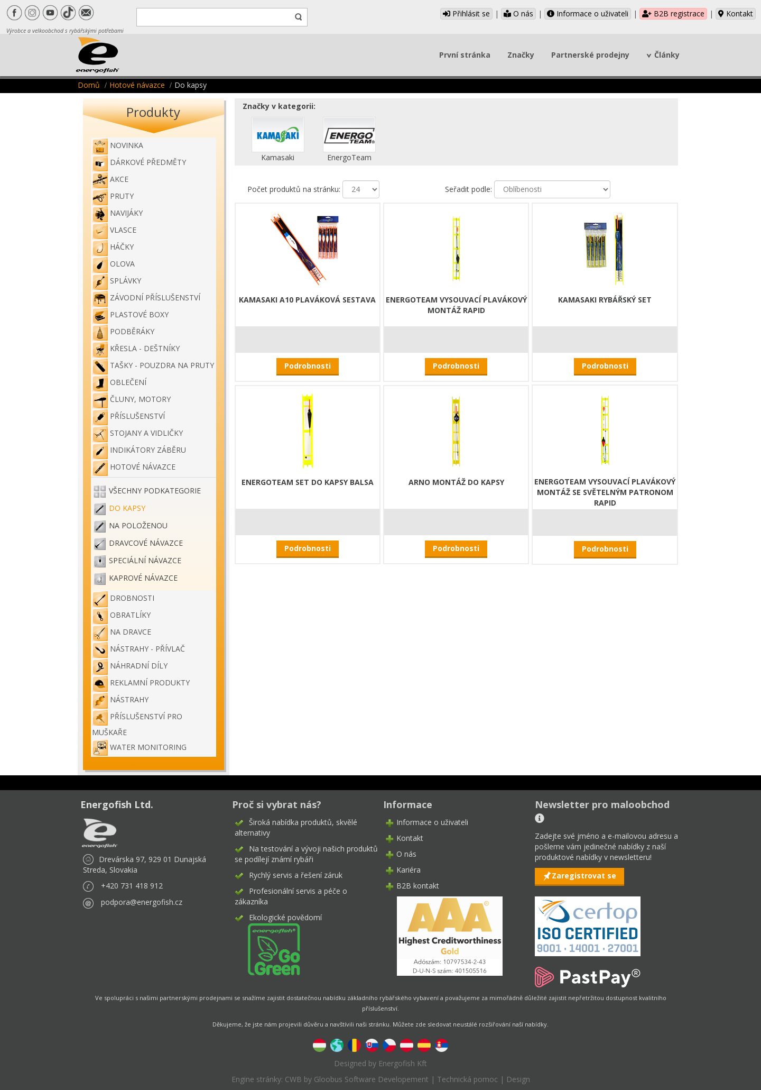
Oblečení (119, 382)
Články (667, 55)
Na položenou (138, 525)
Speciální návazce (145, 560)
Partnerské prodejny (590, 55)
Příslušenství (128, 416)
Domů (89, 85)
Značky (520, 55)
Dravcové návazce (146, 543)
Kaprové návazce (143, 578)
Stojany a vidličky (137, 433)
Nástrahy (120, 699)
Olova (113, 264)
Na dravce (121, 632)
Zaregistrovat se (584, 876)
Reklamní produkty (141, 682)
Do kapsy (127, 508)
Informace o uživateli (587, 13)
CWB (293, 1079)
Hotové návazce (137, 85)
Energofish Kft (402, 1063)
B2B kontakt (417, 886)
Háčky (113, 247)
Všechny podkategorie (155, 491)
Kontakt (735, 13)
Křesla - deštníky (136, 348)
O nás (518, 13)
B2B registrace (673, 13)
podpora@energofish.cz (141, 902)
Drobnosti (123, 598)
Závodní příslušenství (146, 297)
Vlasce (114, 230)
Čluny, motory (131, 399)
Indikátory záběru (139, 450)
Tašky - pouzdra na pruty (153, 365)
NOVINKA (117, 145)
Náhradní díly (130, 666)
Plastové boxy (130, 314)
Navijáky (117, 213)
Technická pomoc (467, 1079)
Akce (110, 179)
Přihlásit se (466, 13)
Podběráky (123, 331)
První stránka (464, 55)
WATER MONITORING (139, 747)
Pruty (113, 196)
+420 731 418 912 (132, 886)
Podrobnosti (307, 366)
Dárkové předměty (139, 162)
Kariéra (408, 870)
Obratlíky (121, 615)
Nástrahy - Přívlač (138, 649)
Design (518, 1079)
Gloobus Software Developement (371, 1079)
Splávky (116, 281)
